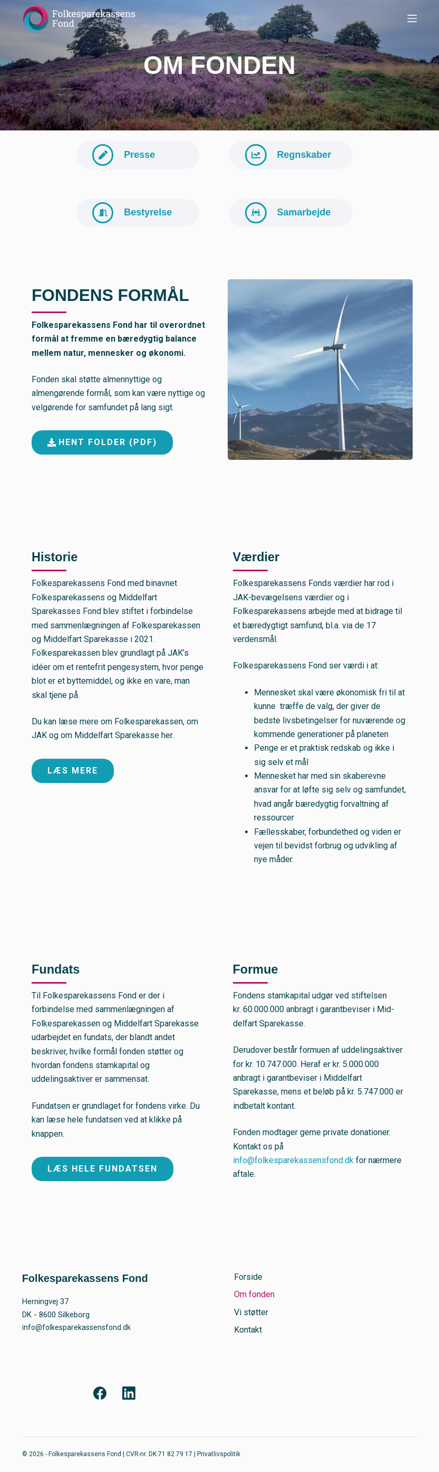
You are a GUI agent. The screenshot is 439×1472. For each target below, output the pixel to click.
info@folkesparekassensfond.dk (78, 1327)
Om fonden (253, 1295)
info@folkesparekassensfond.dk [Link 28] (293, 1167)
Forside (247, 1277)
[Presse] (104, 156)
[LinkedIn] (128, 1393)
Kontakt (247, 1330)
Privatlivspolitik (218, 1454)
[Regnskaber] (257, 156)
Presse (142, 156)
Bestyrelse (151, 217)
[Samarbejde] (257, 217)
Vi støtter (250, 1312)
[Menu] (412, 18)
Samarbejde (307, 217)
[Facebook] (99, 1393)
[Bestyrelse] (104, 217)
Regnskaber (307, 156)
